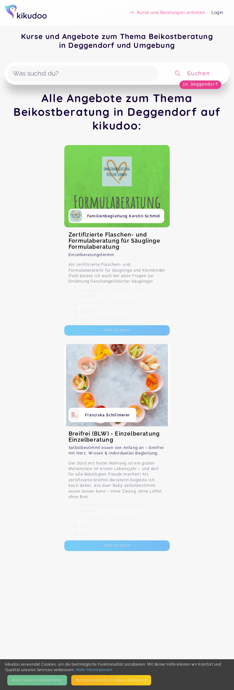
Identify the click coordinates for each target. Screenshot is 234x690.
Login (217, 12)
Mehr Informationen (94, 669)
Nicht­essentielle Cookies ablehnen (111, 680)
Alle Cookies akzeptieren (37, 680)
